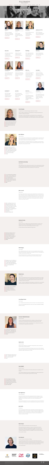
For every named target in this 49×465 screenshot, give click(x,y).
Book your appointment (24, 13)
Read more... (7, 37)
